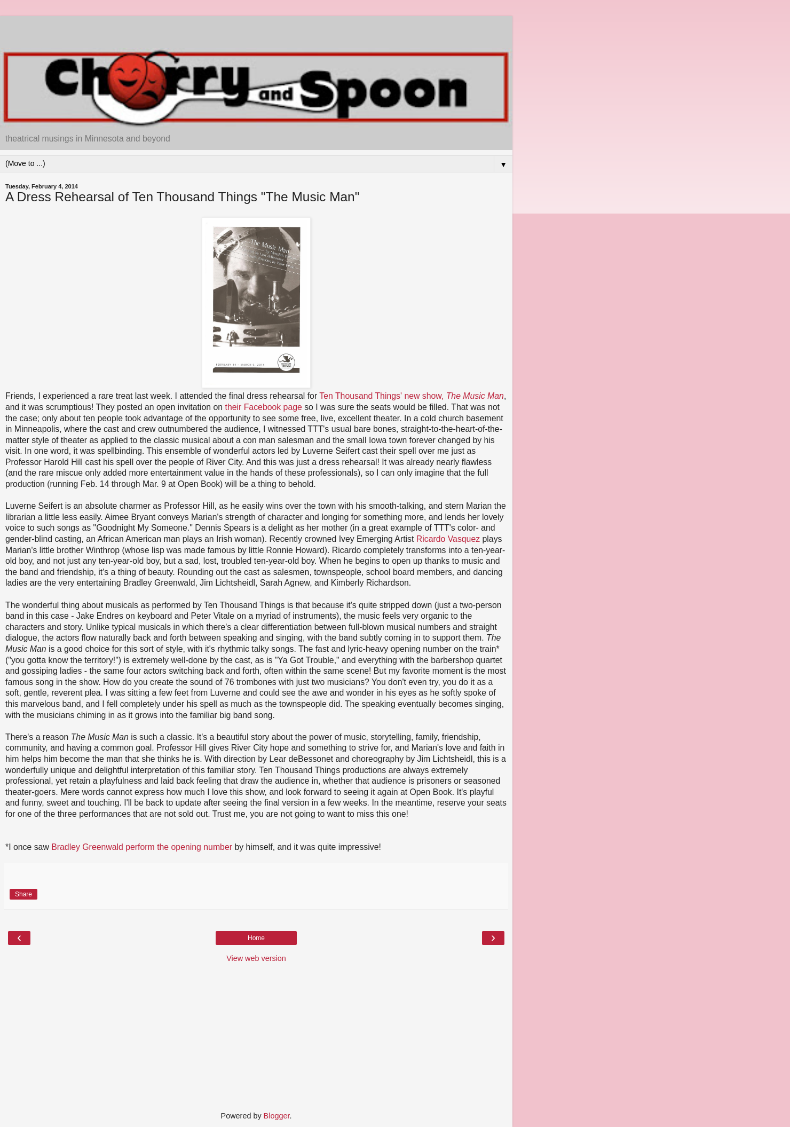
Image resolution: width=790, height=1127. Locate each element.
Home (256, 938)
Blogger (277, 1116)
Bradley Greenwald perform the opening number (141, 847)
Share (23, 894)
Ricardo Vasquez (448, 538)
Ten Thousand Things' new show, (411, 395)
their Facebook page (263, 407)
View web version (256, 958)
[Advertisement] (256, 29)
